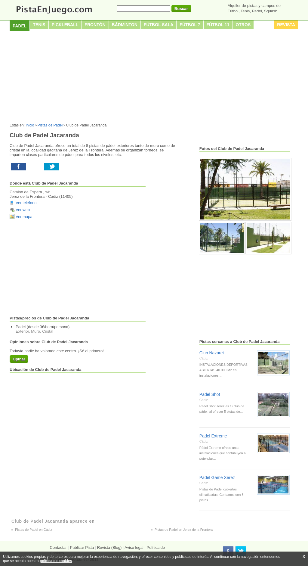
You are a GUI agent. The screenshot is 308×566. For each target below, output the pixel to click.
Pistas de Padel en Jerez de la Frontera (184, 529)
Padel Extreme (213, 436)
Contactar (58, 547)
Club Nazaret (211, 352)
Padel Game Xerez (217, 477)
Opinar (19, 359)
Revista (286, 24)
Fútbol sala (159, 24)
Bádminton (124, 24)
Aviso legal (134, 547)
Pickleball (65, 24)
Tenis (39, 24)
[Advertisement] (154, 78)
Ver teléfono (26, 203)
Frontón (95, 24)
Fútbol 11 (218, 24)
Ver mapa (24, 216)
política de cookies (56, 561)
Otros (243, 24)
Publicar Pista (82, 547)
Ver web (23, 209)
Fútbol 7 (190, 24)
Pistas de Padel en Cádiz (33, 529)
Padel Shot (209, 394)
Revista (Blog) (109, 547)
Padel (19, 25)
